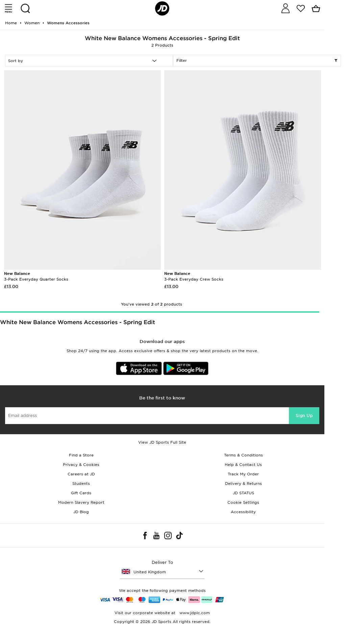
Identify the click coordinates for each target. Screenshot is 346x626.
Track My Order (243, 474)
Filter (257, 60)
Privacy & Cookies (81, 464)
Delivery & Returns (243, 483)
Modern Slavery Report (81, 502)
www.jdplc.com (194, 612)
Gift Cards (81, 493)
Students (81, 483)
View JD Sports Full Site (162, 442)
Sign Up (304, 415)
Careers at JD (81, 474)
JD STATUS (243, 493)
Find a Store (81, 455)
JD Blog (81, 512)
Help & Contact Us (243, 464)
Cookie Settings (243, 502)
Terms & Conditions (243, 455)
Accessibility (243, 512)
